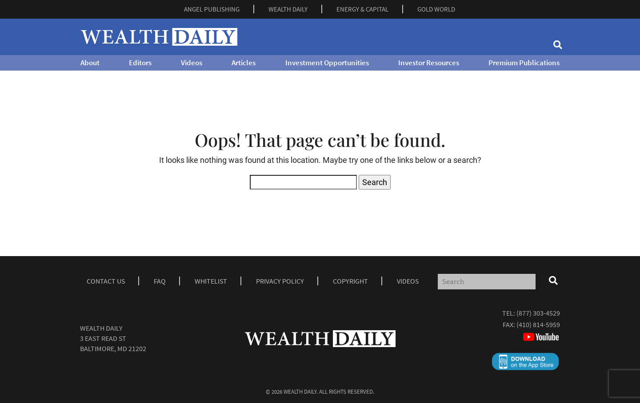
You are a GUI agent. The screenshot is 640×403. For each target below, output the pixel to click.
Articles (244, 62)
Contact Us (106, 281)
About (90, 62)
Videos (191, 62)
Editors (140, 62)
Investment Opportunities (327, 62)
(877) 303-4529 (538, 312)
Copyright (350, 281)
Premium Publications (524, 62)
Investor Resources (428, 62)
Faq (160, 281)
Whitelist (211, 281)
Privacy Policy (280, 281)
